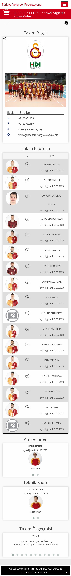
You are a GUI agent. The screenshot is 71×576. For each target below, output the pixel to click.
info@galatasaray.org (30, 129)
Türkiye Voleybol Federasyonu (22, 4)
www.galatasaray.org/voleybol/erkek (38, 135)
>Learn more (40, 572)
